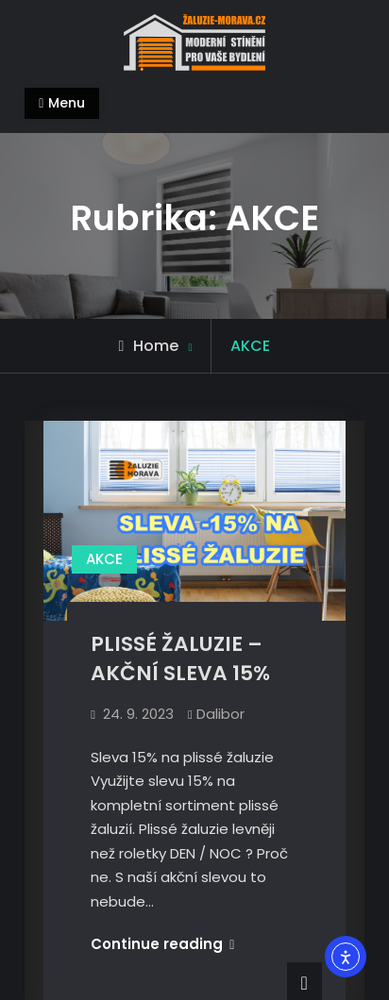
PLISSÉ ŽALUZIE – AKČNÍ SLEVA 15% (180, 658)
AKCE (104, 559)
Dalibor (220, 714)
